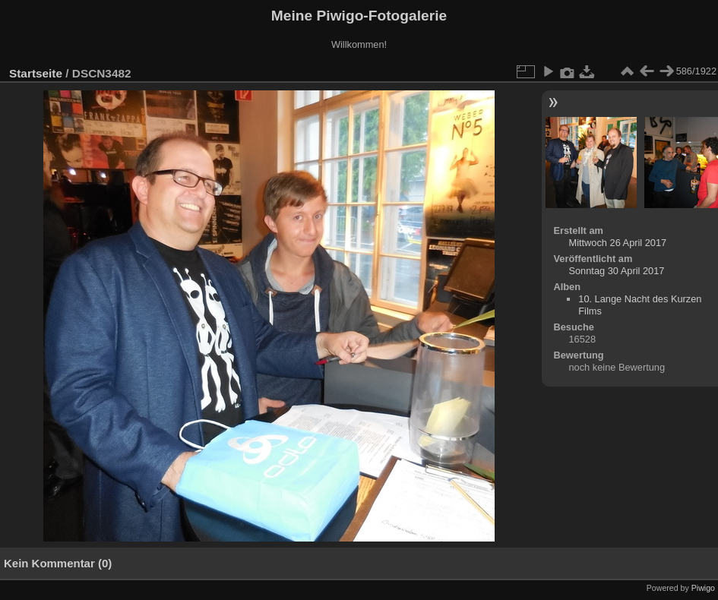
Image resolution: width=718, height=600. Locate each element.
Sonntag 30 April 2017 (616, 270)
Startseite (35, 73)
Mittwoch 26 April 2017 (617, 242)
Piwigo (703, 587)
